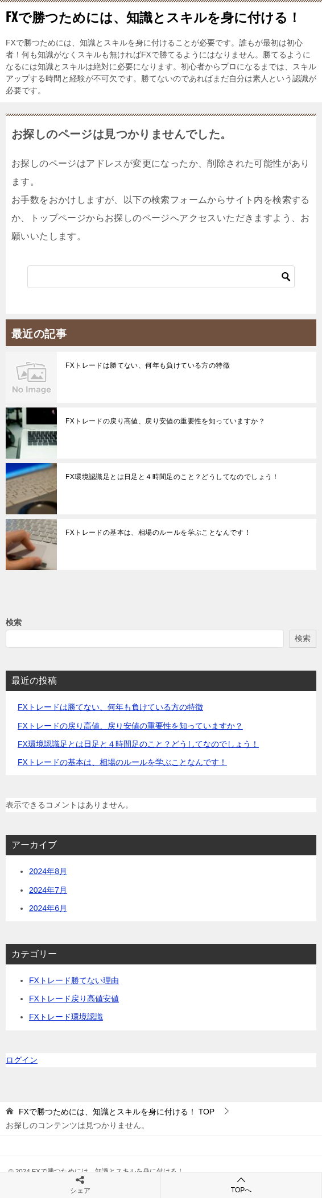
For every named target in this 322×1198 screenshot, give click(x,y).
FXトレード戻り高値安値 (74, 998)
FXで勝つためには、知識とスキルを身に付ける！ (153, 16)
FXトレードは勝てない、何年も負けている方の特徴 (147, 365)
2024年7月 (48, 890)
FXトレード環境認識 (66, 1016)
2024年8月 (48, 871)
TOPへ (241, 1184)
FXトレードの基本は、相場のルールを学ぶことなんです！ (158, 532)
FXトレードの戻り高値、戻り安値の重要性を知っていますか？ (165, 421)
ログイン (22, 1059)
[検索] (161, 276)
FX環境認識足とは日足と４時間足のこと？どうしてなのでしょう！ (172, 477)
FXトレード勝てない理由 (74, 980)
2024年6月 (48, 908)
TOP (116, 1111)
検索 (14, 622)
